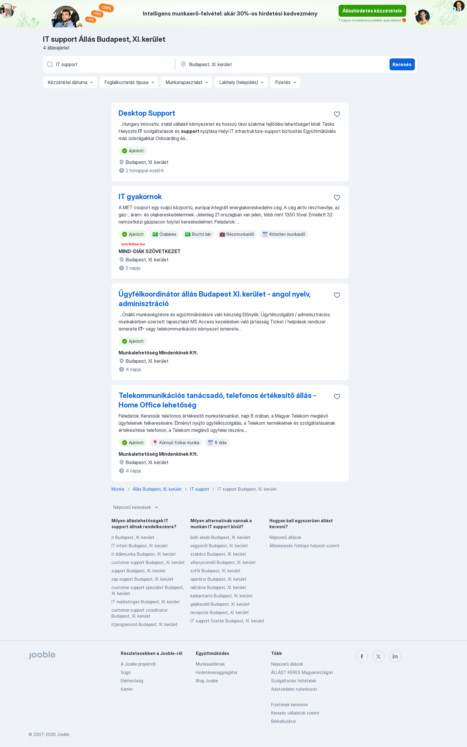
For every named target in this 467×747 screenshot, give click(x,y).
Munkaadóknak (210, 664)
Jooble (63, 734)
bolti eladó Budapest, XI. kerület (220, 537)
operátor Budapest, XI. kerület (218, 579)
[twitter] (378, 656)
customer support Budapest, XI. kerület (148, 562)
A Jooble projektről (138, 664)
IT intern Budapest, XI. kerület (139, 545)
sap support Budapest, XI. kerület (142, 579)
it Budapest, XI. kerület (132, 537)
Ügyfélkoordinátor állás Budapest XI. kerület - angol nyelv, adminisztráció (215, 299)
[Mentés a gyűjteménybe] (337, 114)
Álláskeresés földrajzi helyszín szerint (304, 545)
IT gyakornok (140, 196)
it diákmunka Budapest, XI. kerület (143, 554)
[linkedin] (395, 656)
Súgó (126, 672)
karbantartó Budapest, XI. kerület (221, 595)
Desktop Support (147, 113)
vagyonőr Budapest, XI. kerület (219, 545)
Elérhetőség (132, 680)
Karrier (127, 689)
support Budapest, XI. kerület (138, 570)
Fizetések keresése (289, 704)
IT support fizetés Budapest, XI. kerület (227, 620)
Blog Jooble (207, 680)
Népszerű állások (285, 537)
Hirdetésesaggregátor (216, 672)
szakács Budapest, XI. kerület (218, 554)
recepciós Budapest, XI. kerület (219, 612)
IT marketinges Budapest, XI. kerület (145, 601)
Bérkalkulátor (283, 721)
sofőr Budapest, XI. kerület (215, 570)
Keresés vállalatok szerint (295, 712)
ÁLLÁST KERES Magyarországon (302, 672)
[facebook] (362, 656)
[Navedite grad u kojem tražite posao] (241, 64)
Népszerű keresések (136, 507)
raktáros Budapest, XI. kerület (218, 587)
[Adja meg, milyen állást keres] (108, 64)
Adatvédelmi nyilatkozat (294, 689)
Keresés (402, 64)
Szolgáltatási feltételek (293, 680)
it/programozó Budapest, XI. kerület (144, 624)
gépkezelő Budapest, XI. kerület (220, 604)
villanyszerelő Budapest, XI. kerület (223, 562)
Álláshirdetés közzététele (372, 11)
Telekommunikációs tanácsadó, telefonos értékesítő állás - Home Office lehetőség (217, 400)
